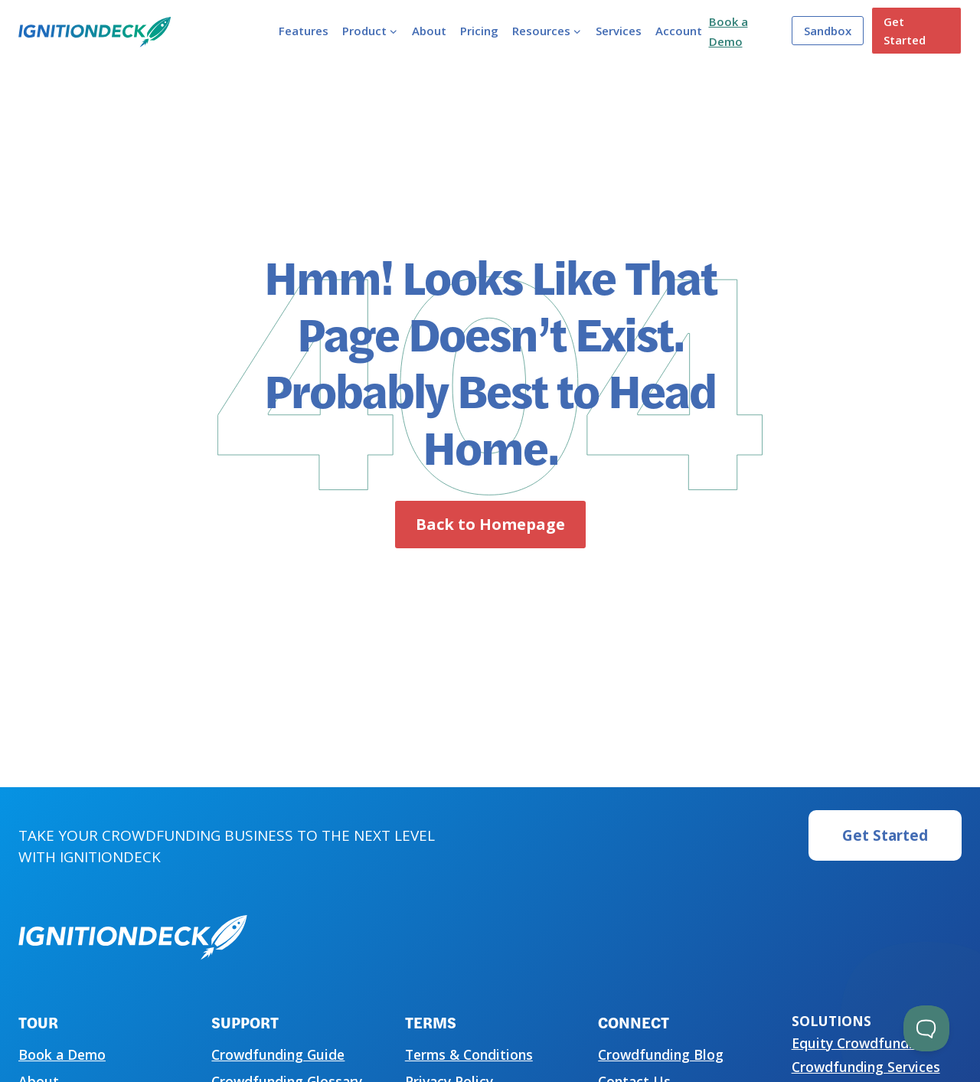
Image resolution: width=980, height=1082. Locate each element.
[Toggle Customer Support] (926, 1028)
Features (303, 30)
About (429, 30)
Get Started (905, 30)
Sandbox (827, 30)
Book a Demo (62, 1054)
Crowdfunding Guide (278, 1054)
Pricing (479, 30)
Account (678, 30)
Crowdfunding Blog (661, 1054)
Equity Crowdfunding (860, 1043)
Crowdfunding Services (866, 1066)
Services (619, 30)
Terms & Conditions (469, 1054)
